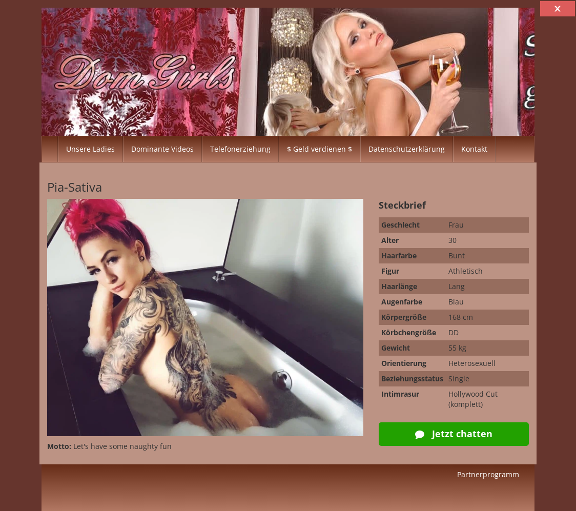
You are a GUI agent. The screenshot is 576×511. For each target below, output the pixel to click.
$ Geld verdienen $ (319, 149)
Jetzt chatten (453, 433)
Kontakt (474, 149)
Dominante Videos (162, 149)
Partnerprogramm (488, 474)
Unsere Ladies (90, 149)
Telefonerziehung (240, 149)
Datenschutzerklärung (406, 149)
